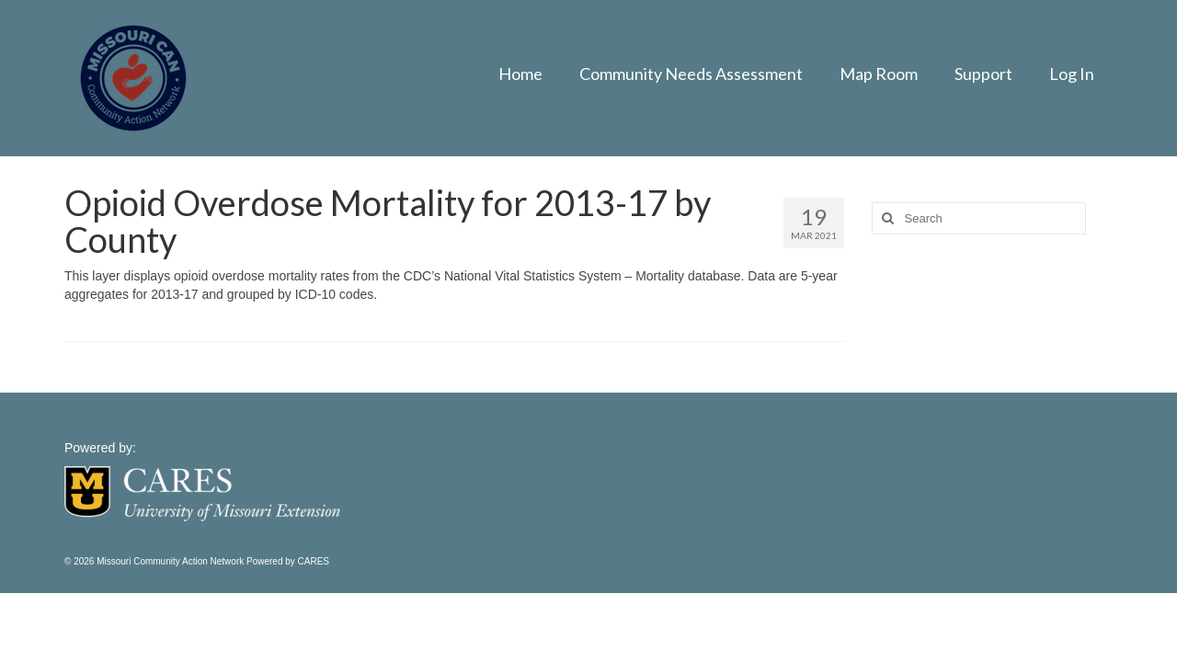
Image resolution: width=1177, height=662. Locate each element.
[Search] (885, 218)
